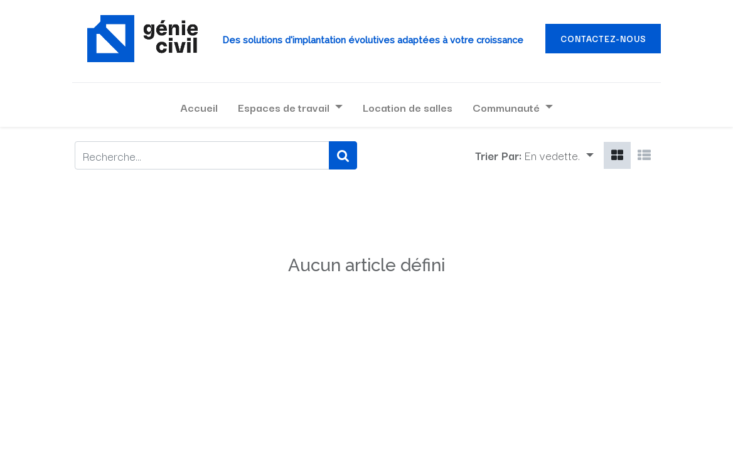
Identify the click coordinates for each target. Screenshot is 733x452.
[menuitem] (199, 107)
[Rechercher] (343, 155)
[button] (559, 155)
